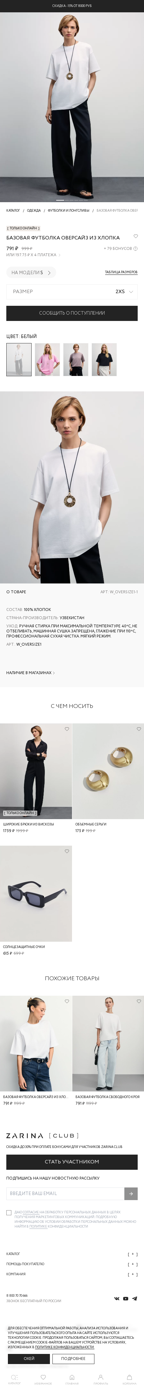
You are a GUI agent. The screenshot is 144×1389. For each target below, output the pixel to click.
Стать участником (72, 1162)
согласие (31, 1212)
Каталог (72, 1254)
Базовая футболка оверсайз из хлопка (38, 1097)
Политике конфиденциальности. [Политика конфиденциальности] (64, 1347)
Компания (72, 1274)
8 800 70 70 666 (16, 1296)
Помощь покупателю (72, 1264)
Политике (38, 1226)
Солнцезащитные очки (24, 947)
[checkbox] (8, 1212)
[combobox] (72, 291)
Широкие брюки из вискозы (28, 824)
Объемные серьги (90, 824)
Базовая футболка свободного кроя (107, 1097)
